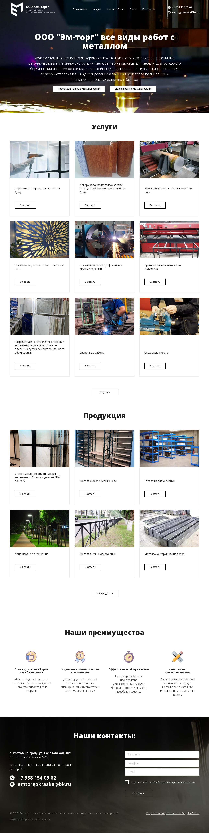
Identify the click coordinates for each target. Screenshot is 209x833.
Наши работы (115, 9)
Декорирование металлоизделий (133, 88)
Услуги (97, 9)
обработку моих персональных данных (173, 782)
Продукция (80, 9)
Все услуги (104, 392)
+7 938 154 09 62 (182, 7)
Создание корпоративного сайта (165, 813)
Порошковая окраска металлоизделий (78, 88)
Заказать (25, 205)
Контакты (148, 9)
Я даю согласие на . (163, 782)
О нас (133, 9)
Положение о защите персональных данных (30, 820)
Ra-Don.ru (193, 813)
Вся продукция (104, 594)
